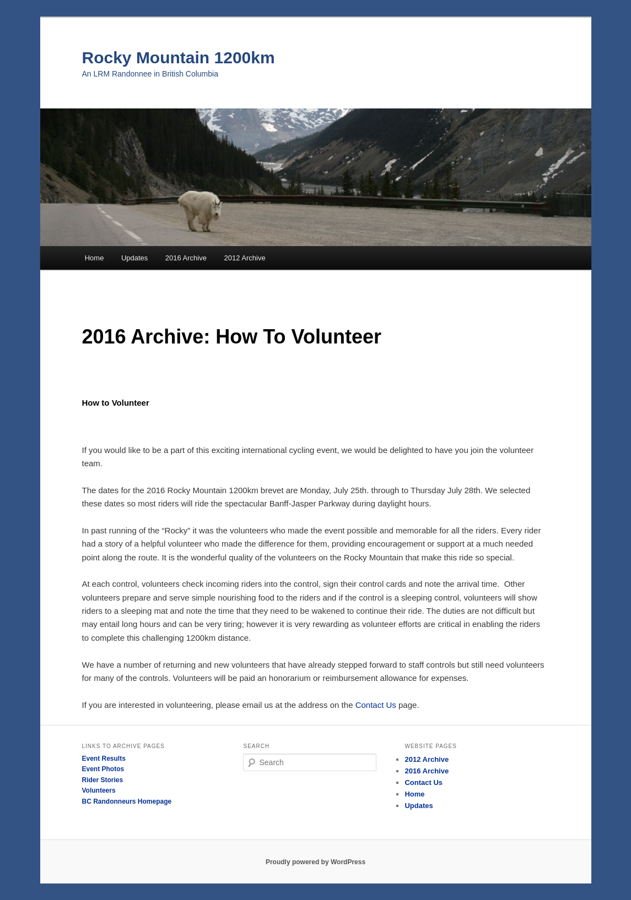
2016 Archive (186, 258)
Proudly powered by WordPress (315, 862)
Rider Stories (102, 780)
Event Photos (103, 769)
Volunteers (99, 790)
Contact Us (375, 705)
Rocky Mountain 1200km (178, 57)
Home (94, 258)
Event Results (104, 758)
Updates (134, 258)
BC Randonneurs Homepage (127, 801)
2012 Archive (244, 258)
